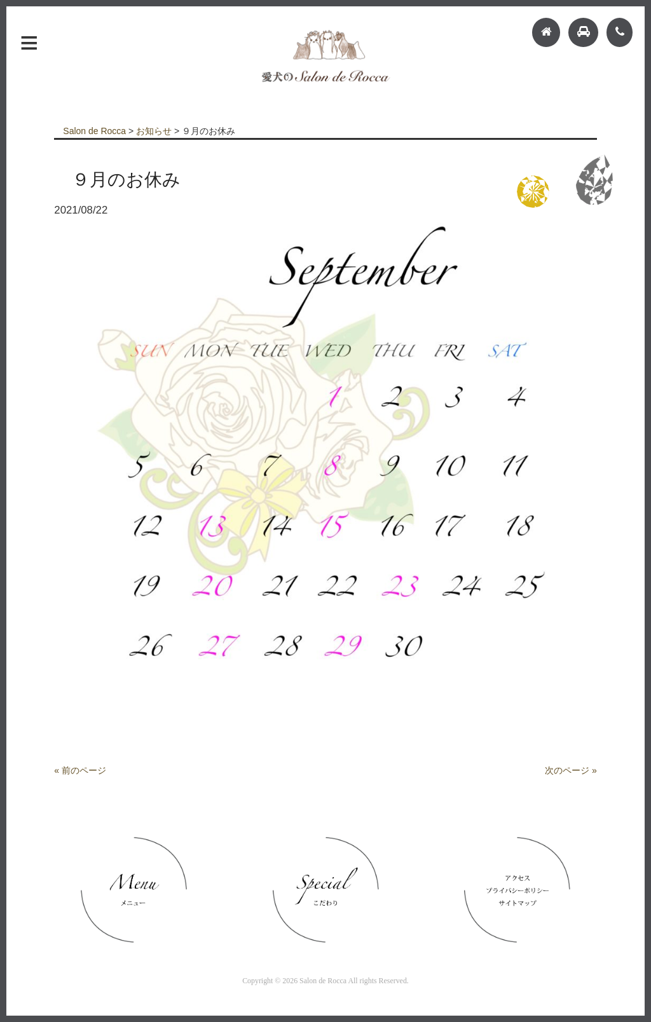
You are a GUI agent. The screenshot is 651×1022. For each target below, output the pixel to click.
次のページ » (571, 770)
